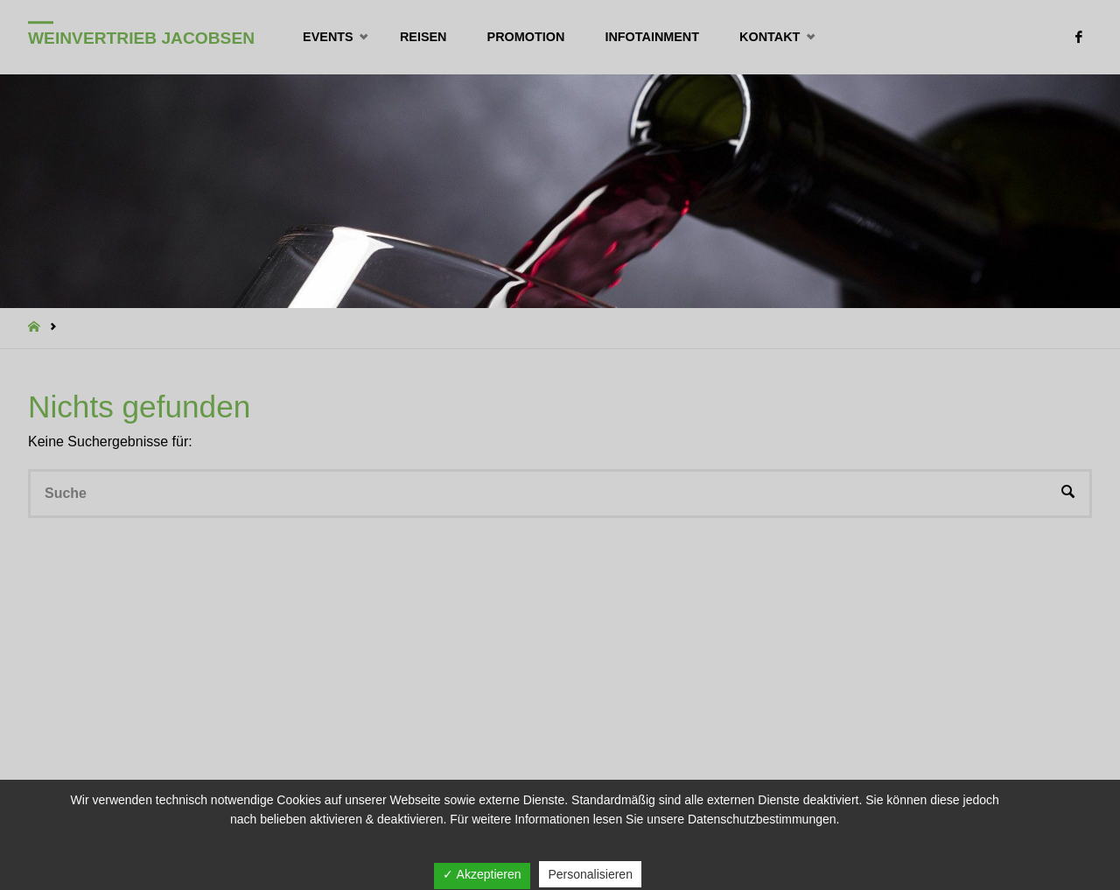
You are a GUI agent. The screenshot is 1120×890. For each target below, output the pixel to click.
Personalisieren (590, 874)
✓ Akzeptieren (482, 874)
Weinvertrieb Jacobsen (141, 38)
